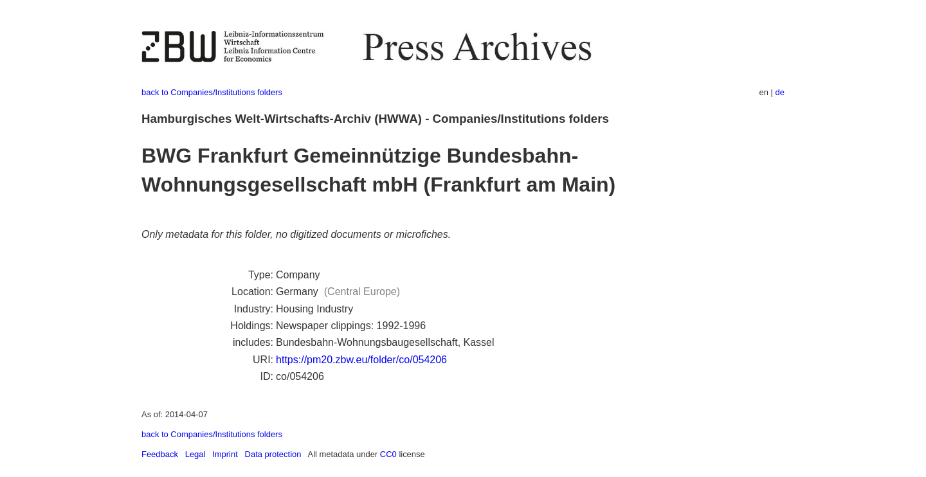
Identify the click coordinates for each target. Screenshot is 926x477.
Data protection (273, 454)
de (780, 92)
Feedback (159, 454)
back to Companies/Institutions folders (211, 92)
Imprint (225, 454)
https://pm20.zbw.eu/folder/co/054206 (361, 359)
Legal (195, 454)
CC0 (388, 454)
